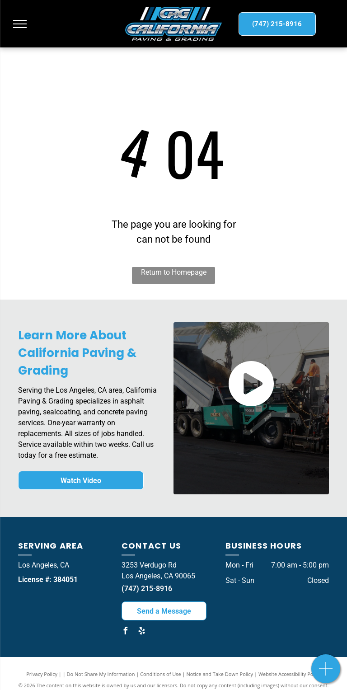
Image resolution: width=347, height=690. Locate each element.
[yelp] (141, 632)
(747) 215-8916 (147, 588)
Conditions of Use (160, 674)
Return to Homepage (173, 272)
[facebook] (125, 632)
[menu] (20, 24)
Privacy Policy (41, 674)
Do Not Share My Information (101, 674)
